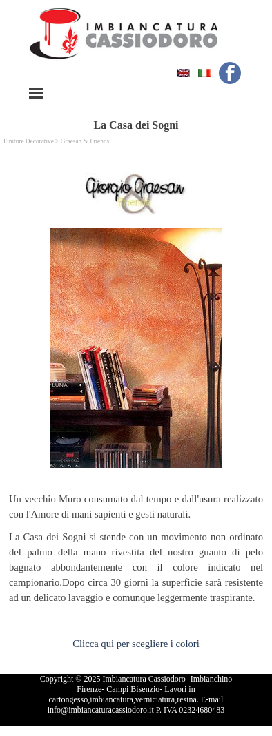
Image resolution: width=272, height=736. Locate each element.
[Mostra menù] (36, 93)
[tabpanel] (136, 552)
